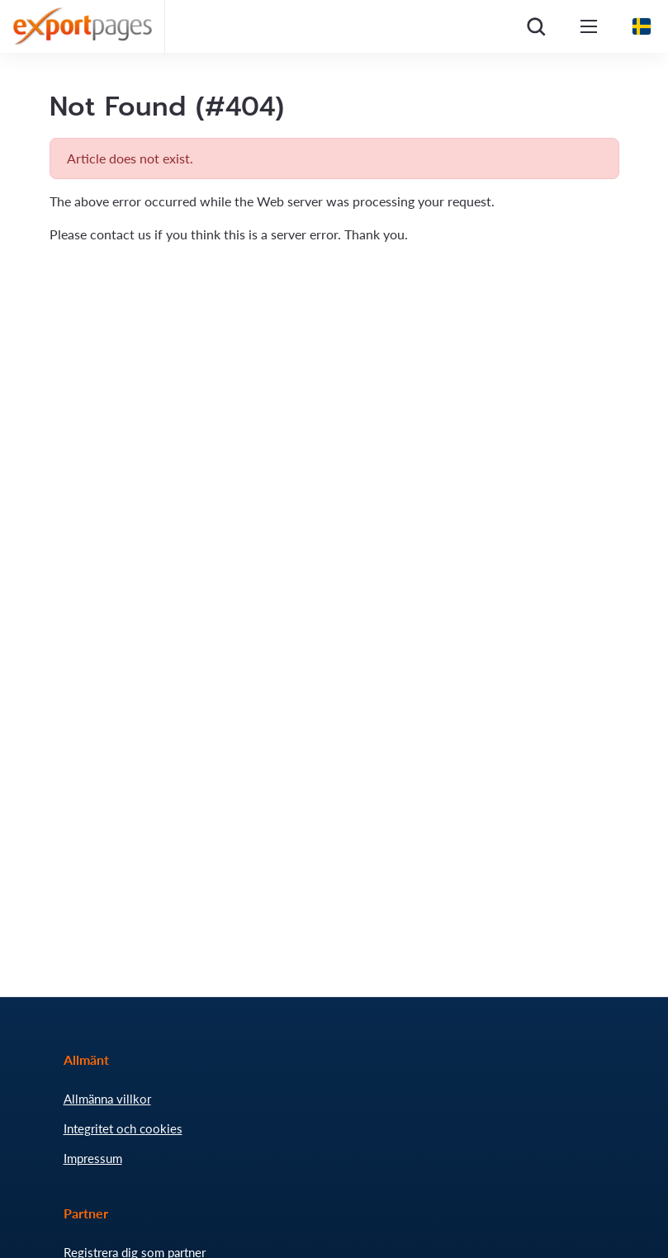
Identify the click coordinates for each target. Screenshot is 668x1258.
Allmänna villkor (107, 1098)
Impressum (93, 1158)
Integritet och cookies (123, 1128)
